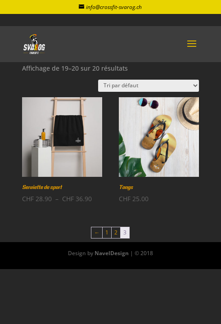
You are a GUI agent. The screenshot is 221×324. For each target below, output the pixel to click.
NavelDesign (112, 253)
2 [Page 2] (115, 232)
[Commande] (148, 86)
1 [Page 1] (106, 232)
